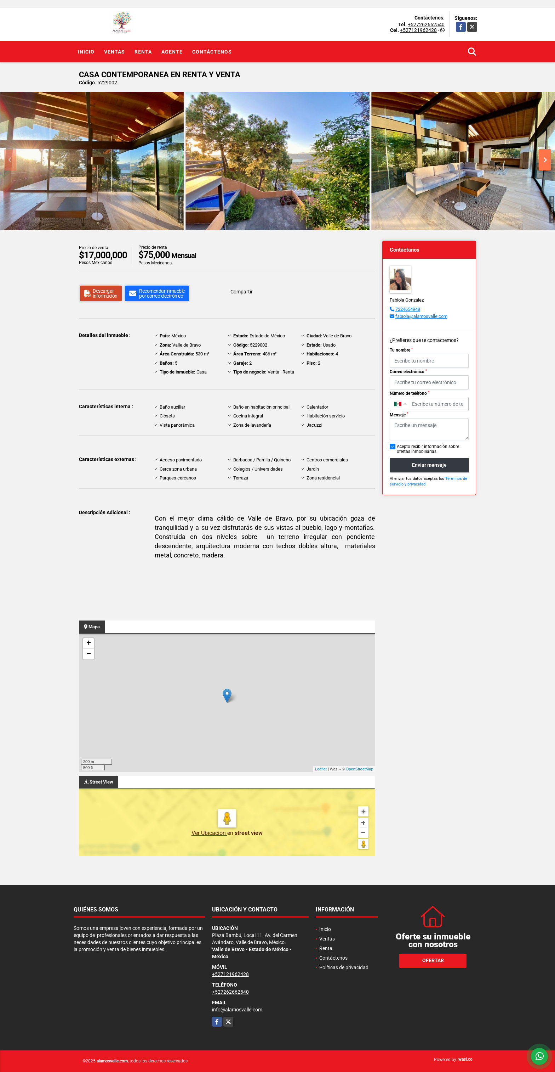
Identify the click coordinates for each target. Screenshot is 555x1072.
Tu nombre (401, 350)
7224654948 (407, 309)
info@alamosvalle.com (237, 1009)
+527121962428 (418, 30)
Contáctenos (212, 52)
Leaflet (321, 769)
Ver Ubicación (209, 833)
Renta (143, 52)
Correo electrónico (408, 372)
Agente (172, 52)
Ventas (114, 52)
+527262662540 (426, 24)
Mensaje (399, 414)
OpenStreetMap (359, 769)
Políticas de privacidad (343, 967)
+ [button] (88, 643)
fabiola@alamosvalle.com (421, 316)
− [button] (88, 654)
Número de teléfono (409, 393)
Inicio (86, 52)
